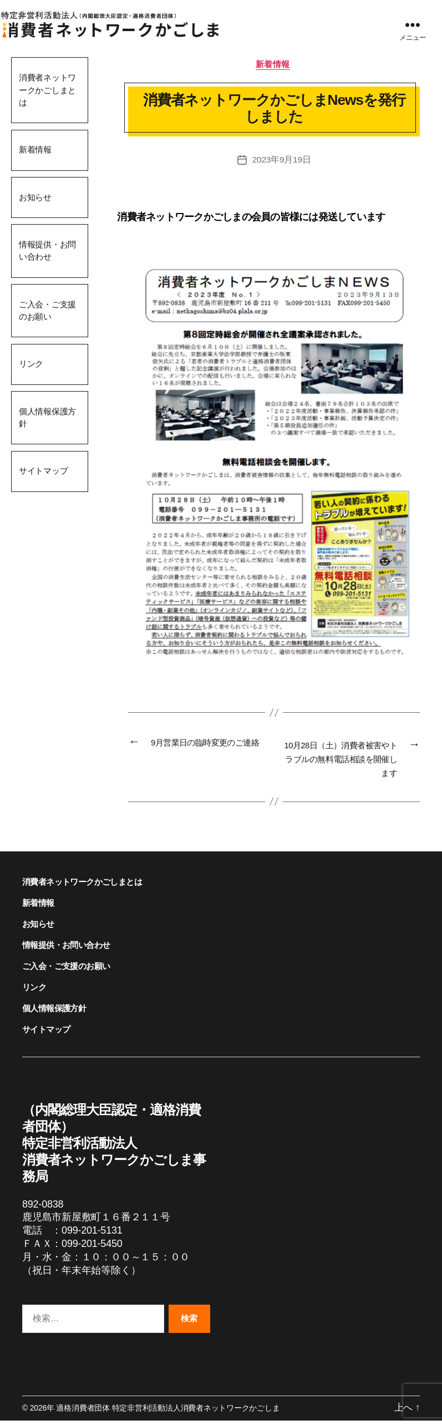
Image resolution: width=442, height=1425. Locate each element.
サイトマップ (43, 470)
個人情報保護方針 (47, 418)
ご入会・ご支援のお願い (47, 311)
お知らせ (35, 197)
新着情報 (35, 149)
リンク (31, 363)
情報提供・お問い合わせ (47, 251)
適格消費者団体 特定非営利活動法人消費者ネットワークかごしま (168, 1412)
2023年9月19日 (282, 160)
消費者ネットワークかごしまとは (47, 90)
